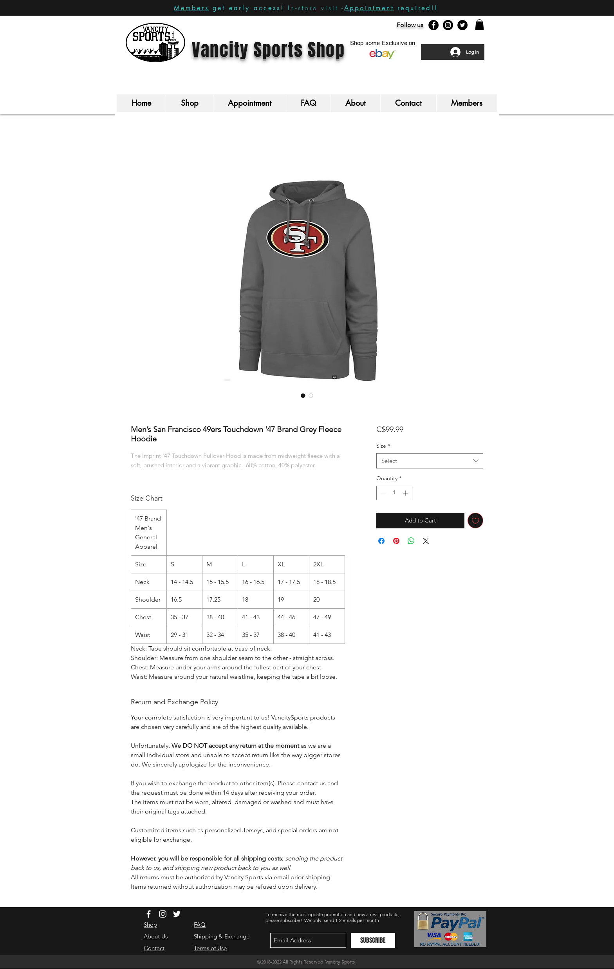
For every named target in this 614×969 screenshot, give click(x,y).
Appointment (369, 8)
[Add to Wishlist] (476, 521)
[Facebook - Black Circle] (433, 25)
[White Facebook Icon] (149, 914)
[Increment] (406, 493)
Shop (150, 924)
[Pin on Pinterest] (396, 541)
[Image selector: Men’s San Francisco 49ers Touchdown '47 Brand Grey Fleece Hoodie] (303, 396)
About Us (156, 936)
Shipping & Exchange (221, 936)
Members (191, 8)
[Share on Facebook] (381, 541)
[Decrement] (382, 493)
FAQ (200, 924)
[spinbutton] (394, 493)
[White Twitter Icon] (177, 914)
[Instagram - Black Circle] (448, 25)
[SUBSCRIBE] (373, 940)
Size (383, 445)
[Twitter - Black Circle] (462, 25)
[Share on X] (426, 541)
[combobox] (429, 460)
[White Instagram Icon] (163, 914)
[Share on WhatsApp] (411, 541)
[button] (479, 24)
